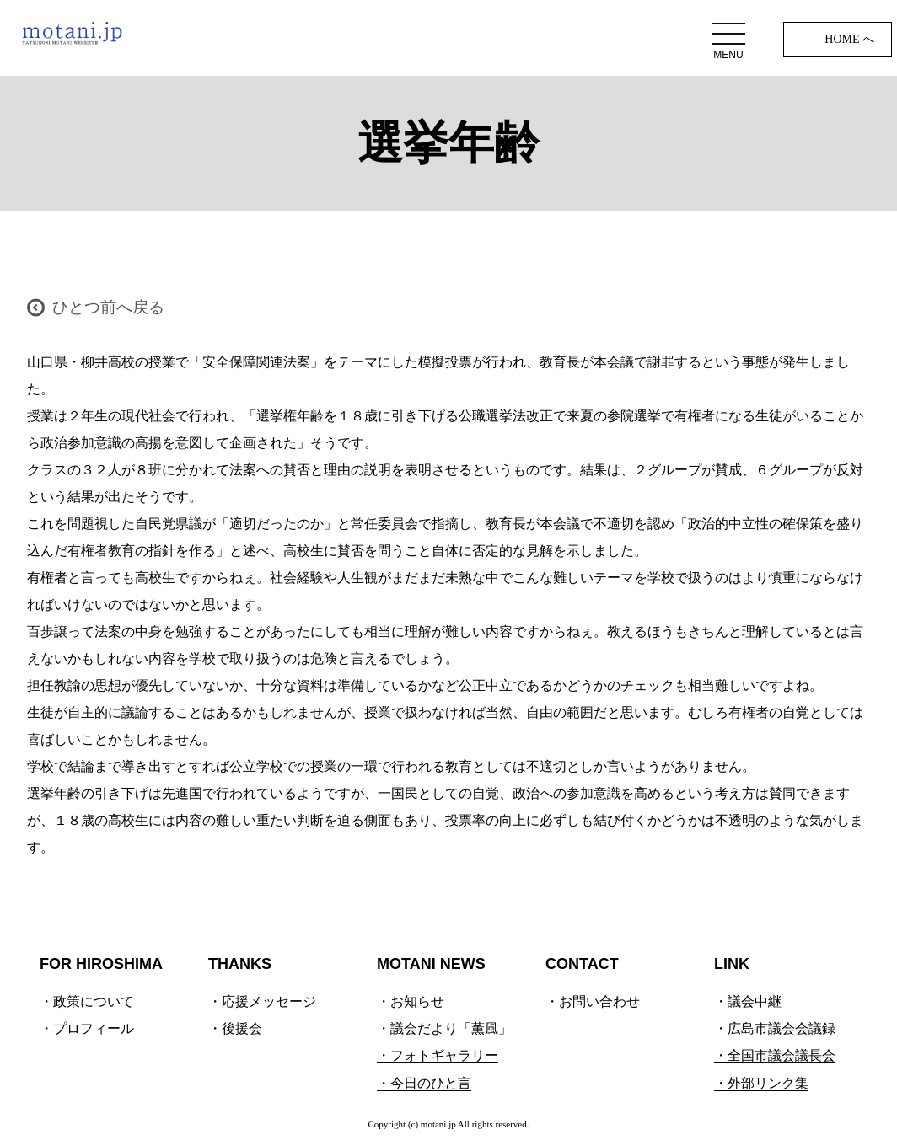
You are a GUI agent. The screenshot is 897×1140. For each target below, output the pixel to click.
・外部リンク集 (761, 1083)
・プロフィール (87, 1028)
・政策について (87, 1001)
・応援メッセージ (262, 1001)
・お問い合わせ (592, 1001)
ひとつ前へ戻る (108, 307)
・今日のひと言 (424, 1083)
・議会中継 (748, 1001)
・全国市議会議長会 (774, 1055)
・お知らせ (410, 1001)
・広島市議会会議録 (774, 1028)
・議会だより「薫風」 (444, 1028)
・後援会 (235, 1028)
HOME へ (849, 39)
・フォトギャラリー (437, 1055)
